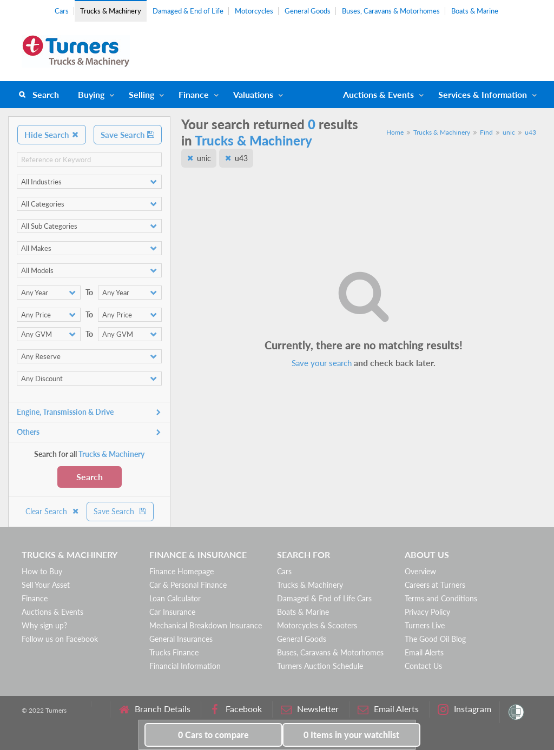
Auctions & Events (52, 611)
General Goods (308, 10)
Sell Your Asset (46, 584)
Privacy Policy (427, 611)
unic (509, 132)
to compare (213, 734)
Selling (141, 94)
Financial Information (185, 666)
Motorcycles (254, 10)
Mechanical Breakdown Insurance (205, 625)
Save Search (128, 135)
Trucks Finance (174, 652)
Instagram (464, 709)
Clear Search (52, 511)
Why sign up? (44, 625)
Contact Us (423, 666)
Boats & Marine (474, 10)
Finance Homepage (181, 571)
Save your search (322, 363)
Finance (194, 94)
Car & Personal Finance (188, 584)
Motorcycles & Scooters (317, 625)
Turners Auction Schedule (320, 666)
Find (486, 132)
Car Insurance (172, 611)
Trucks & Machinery (110, 10)
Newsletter (310, 709)
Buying (91, 94)
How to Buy (42, 571)
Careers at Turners (435, 584)
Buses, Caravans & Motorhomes (391, 10)
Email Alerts (424, 652)
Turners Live (425, 625)
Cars (62, 10)
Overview (420, 571)
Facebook (235, 709)
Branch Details (154, 709)
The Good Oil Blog (435, 638)
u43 (530, 132)
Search (45, 94)
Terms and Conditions (441, 598)
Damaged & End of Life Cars (324, 598)
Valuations (253, 94)
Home (395, 132)
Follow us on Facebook (60, 638)
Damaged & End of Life (188, 10)
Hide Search (51, 135)
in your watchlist (351, 734)
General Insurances (181, 638)
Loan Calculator (175, 598)
